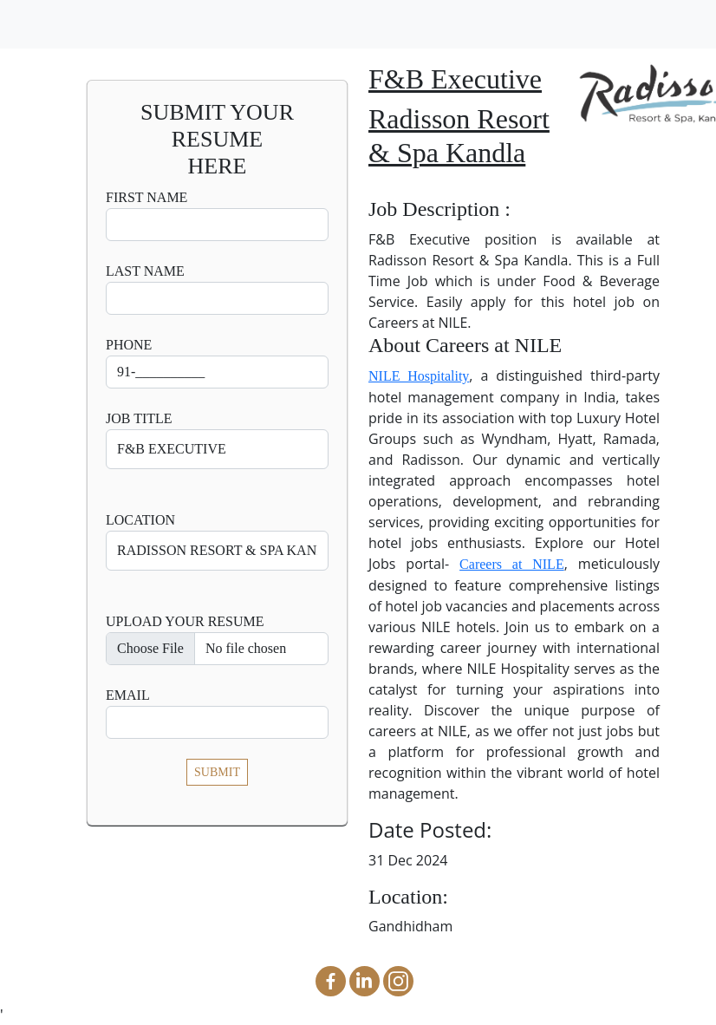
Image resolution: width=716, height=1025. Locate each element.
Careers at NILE (511, 564)
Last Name (145, 271)
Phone (129, 344)
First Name (146, 197)
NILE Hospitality (418, 376)
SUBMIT (217, 772)
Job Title (139, 418)
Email (128, 695)
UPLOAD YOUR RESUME (185, 621)
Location (140, 519)
